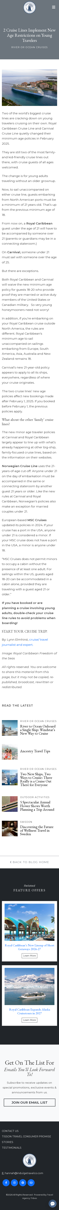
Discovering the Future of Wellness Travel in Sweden (36, 830)
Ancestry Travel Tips (35, 751)
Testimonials (11, 1147)
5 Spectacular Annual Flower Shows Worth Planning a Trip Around (37, 806)
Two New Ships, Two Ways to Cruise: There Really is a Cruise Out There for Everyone (36, 779)
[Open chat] (52, 1204)
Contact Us (10, 1131)
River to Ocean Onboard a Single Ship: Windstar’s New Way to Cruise (38, 730)
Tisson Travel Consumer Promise (26, 1136)
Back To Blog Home (29, 862)
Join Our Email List (30, 1102)
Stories (7, 1142)
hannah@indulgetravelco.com (24, 1173)
